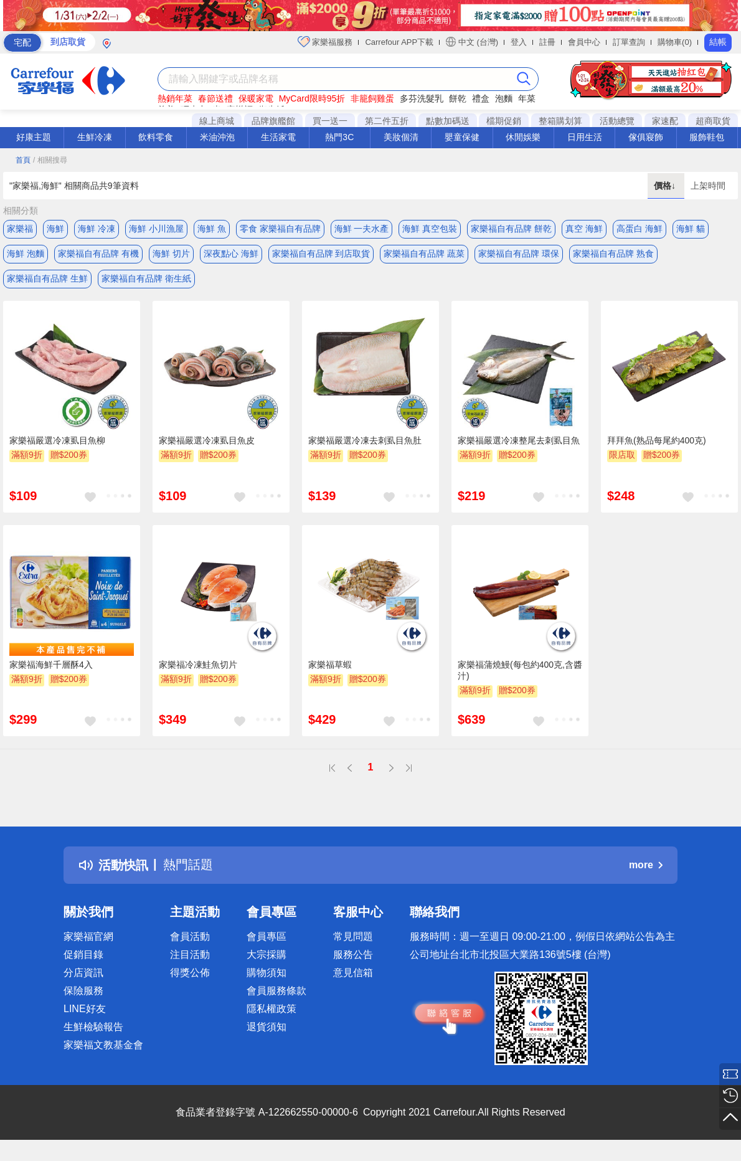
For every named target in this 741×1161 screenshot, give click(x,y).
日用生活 (584, 137)
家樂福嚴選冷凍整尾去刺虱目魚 (519, 440)
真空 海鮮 (584, 229)
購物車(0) (675, 42)
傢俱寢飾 (645, 137)
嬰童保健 (462, 137)
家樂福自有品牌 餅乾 (511, 229)
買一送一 (330, 121)
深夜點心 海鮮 (231, 253)
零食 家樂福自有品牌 (280, 229)
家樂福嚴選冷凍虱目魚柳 (57, 440)
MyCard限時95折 (312, 98)
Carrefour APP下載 (399, 42)
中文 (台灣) (472, 42)
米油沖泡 (217, 137)
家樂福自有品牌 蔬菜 (424, 253)
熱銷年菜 (175, 98)
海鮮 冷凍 (96, 229)
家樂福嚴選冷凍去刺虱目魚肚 (365, 440)
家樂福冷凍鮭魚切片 (198, 665)
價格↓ (666, 186)
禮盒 (480, 98)
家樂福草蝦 (330, 665)
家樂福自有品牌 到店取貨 (321, 253)
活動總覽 (617, 121)
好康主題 (33, 137)
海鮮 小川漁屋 (156, 229)
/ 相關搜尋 (50, 160)
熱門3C (339, 137)
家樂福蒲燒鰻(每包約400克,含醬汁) (520, 670)
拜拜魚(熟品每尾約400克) (656, 440)
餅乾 (457, 98)
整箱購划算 (560, 121)
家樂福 (20, 229)
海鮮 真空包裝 (429, 229)
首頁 (23, 160)
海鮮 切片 (171, 253)
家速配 (665, 121)
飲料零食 (155, 137)
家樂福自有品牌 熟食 (613, 253)
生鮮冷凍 (94, 137)
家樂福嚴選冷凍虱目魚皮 (207, 440)
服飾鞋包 (706, 137)
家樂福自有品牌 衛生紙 (146, 278)
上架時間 (708, 186)
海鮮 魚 (211, 229)
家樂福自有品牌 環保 (518, 253)
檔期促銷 (503, 121)
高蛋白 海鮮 (639, 229)
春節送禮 (215, 98)
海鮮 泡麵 (25, 253)
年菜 (527, 98)
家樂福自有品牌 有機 (98, 253)
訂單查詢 (629, 42)
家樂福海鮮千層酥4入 (51, 665)
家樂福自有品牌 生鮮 (47, 278)
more (646, 865)
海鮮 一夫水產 (361, 229)
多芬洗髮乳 (421, 98)
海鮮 (55, 229)
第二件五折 (386, 121)
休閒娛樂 (523, 137)
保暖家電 (255, 98)
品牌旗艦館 (273, 121)
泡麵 (503, 98)
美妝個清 (401, 137)
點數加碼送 (448, 121)
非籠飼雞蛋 (372, 98)
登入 (519, 42)
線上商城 (216, 121)
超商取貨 (713, 121)
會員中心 (584, 42)
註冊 (547, 42)
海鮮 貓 (690, 229)
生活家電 (278, 137)
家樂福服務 (325, 41)
